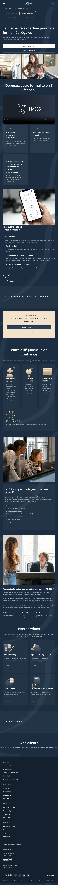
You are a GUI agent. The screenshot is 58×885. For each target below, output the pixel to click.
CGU (30, 880)
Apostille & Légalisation (41, 654)
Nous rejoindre (7, 798)
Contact (5, 840)
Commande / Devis (9, 826)
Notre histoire (7, 792)
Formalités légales (8, 769)
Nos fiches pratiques (9, 807)
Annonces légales (11, 13)
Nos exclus (6, 817)
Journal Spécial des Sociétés (12, 844)
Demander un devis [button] (29, 50)
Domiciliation (30, 17)
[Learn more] (35, 667)
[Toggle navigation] (4, 3)
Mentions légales (22, 880)
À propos (6, 788)
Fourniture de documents (13, 22)
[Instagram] (24, 875)
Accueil (5, 8)
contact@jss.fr (7, 859)
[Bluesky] (28, 875)
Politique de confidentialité (10, 880)
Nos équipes (7, 795)
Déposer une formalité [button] (29, 46)
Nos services (12, 8)
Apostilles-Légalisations (13, 17)
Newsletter (6, 836)
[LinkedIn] (15, 875)
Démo (5, 830)
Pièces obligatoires (9, 811)
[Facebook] (19, 875)
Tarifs (5, 833)
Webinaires (6, 814)
